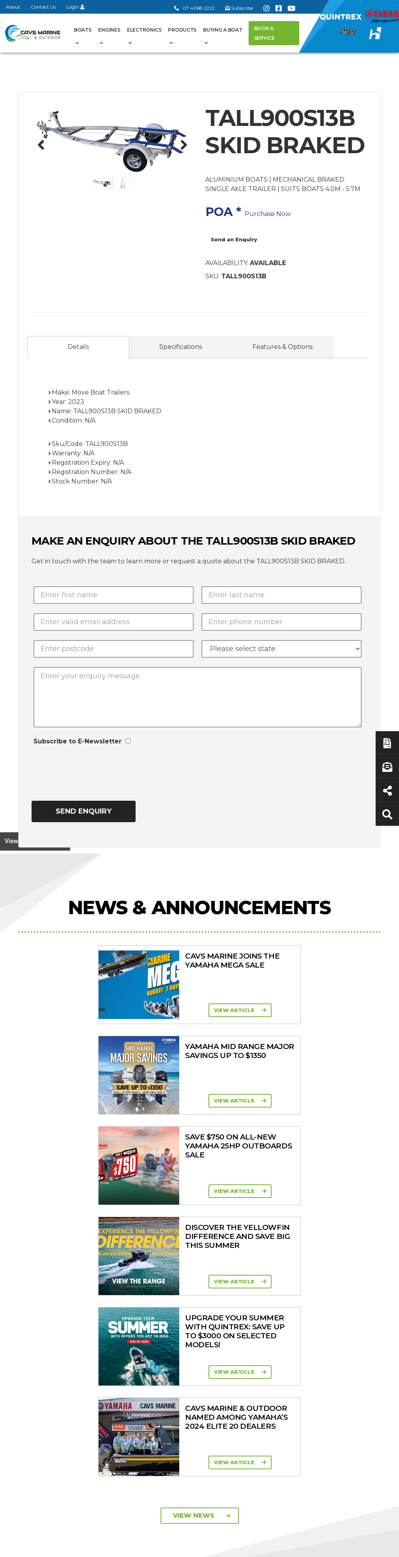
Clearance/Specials (302, 1294)
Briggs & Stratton (302, 1378)
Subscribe (39, 1371)
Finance (342, 1320)
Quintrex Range (197, 1291)
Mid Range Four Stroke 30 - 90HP (249, 1316)
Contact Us (43, 7)
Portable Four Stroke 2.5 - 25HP (248, 1298)
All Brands (292, 1350)
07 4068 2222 (194, 8)
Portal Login (141, 1310)
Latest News (348, 1310)
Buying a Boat (222, 30)
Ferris (286, 1388)
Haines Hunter (195, 1312)
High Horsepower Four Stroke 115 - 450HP (250, 1338)
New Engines (297, 1336)
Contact (135, 1300)
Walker (288, 1399)
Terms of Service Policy (242, 1546)
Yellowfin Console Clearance (199, 1381)
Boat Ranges (192, 1263)
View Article (100, 1010)
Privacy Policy (312, 1546)
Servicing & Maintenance (346, 1296)
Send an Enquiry (234, 239)
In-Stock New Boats (194, 1344)
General (143, 1258)
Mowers (290, 1282)
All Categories (298, 1272)
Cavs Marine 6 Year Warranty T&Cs (147, 1286)
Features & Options (282, 346)
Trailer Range (296, 1326)
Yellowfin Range (198, 1302)
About (13, 7)
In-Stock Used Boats (195, 1363)
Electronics (144, 30)
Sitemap (361, 1546)
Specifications (180, 346)
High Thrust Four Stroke (250, 1361)
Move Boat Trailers (191, 1326)
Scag (286, 1409)
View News (201, 1153)
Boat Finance (349, 1282)
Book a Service (264, 33)
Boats (83, 30)
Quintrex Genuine (290, 1312)
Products (182, 30)
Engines (109, 30)
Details (78, 346)
